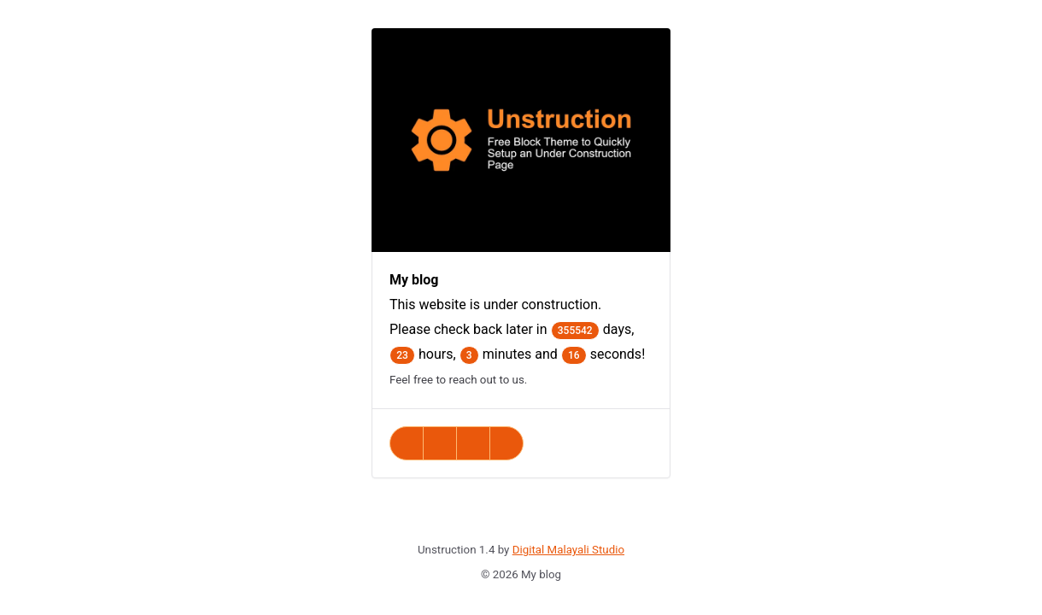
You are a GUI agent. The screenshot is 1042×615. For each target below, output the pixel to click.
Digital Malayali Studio (568, 549)
